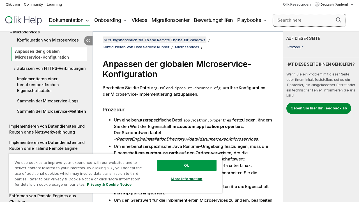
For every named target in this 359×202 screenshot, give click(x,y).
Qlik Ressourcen (296, 4)
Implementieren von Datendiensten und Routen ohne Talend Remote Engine (47, 145)
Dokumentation (66, 20)
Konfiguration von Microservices (48, 40)
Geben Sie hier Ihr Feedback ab (319, 108)
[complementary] (321, 116)
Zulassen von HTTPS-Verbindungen (51, 68)
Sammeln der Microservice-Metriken (51, 111)
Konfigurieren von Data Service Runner (136, 47)
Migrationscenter (170, 20)
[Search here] (309, 20)
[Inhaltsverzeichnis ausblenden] (88, 40)
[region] (113, 171)
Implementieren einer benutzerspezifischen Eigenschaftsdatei (38, 84)
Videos (139, 20)
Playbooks (249, 20)
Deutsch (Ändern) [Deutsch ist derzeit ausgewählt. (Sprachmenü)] (335, 4)
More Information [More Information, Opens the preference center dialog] (182, 174)
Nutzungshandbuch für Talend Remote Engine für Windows (154, 40)
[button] (338, 20)
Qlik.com (13, 4)
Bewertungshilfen (213, 20)
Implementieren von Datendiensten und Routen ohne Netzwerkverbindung (47, 129)
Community (33, 4)
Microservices (26, 31)
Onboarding (107, 20)
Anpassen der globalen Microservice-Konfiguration (42, 54)
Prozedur (295, 47)
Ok (182, 161)
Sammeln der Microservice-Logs (48, 100)
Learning (54, 4)
